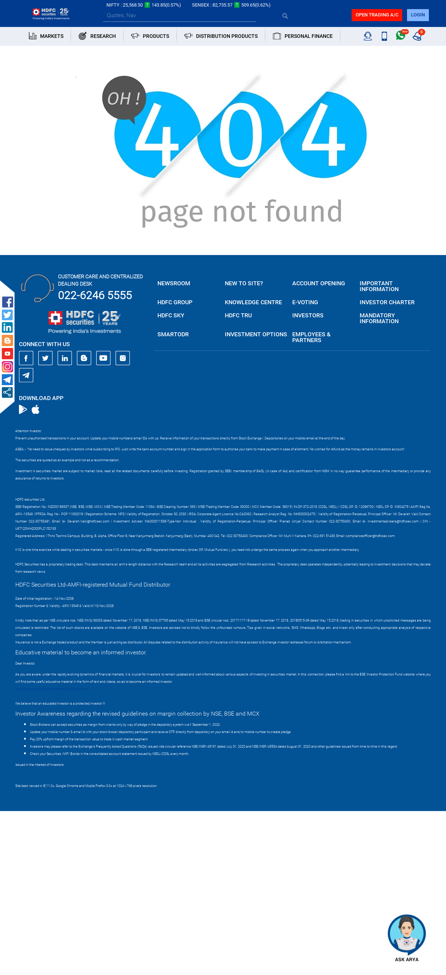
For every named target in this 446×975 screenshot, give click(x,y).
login (418, 14)
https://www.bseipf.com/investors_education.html (52, 689)
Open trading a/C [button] (377, 14)
